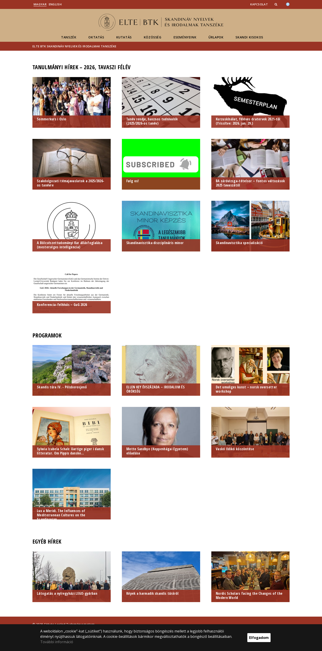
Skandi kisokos (249, 37)
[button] (276, 4)
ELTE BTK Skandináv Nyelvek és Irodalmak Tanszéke (74, 46)
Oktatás (96, 37)
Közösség (152, 37)
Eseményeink (185, 37)
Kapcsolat (259, 4)
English (55, 4)
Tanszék (68, 37)
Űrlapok (215, 37)
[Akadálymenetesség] (288, 4)
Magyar (40, 4)
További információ (56, 641)
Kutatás (124, 37)
